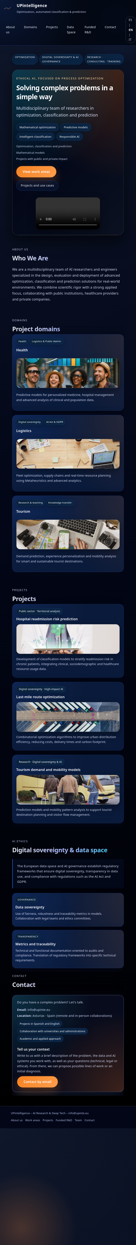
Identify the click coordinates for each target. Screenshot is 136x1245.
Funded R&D (90, 29)
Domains (30, 27)
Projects (52, 27)
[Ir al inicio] (7, 8)
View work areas (36, 171)
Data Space (71, 29)
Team (78, 1120)
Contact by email (37, 1081)
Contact (110, 27)
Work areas (32, 1120)
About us (10, 29)
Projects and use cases (37, 185)
